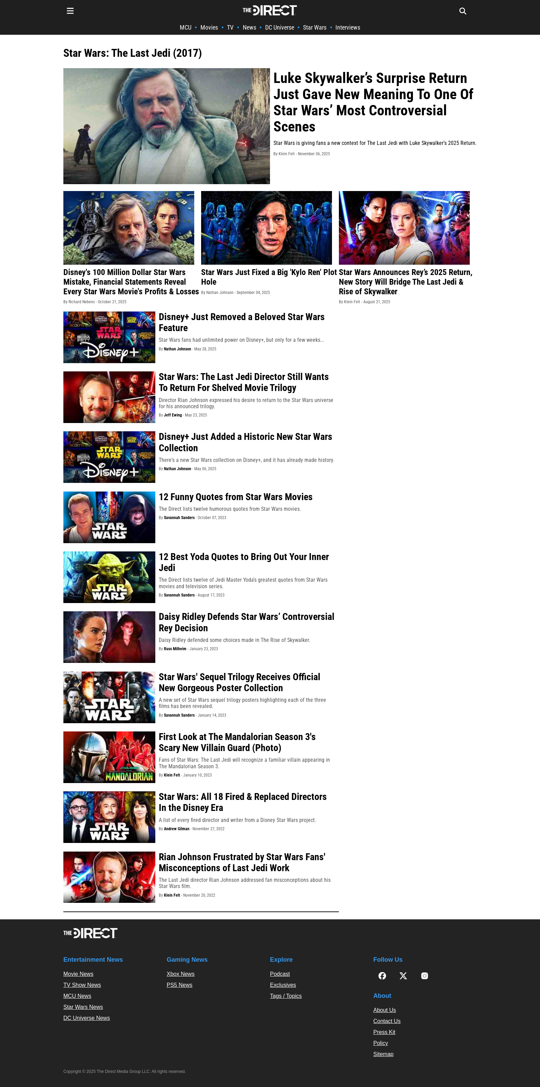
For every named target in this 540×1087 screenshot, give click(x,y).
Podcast (280, 974)
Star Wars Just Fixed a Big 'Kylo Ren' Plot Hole (269, 277)
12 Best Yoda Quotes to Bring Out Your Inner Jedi (244, 562)
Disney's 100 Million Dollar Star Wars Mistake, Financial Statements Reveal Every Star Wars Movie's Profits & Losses (131, 281)
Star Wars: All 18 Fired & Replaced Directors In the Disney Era (243, 802)
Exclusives (283, 985)
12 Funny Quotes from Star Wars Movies (236, 497)
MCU (185, 27)
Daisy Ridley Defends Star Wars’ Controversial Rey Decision (246, 622)
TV (230, 27)
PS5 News (180, 985)
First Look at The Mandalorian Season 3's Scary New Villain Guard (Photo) (237, 742)
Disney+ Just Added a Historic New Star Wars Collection (245, 442)
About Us (384, 1010)
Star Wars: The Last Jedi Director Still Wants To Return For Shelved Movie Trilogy (244, 382)
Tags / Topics (286, 996)
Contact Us (387, 1021)
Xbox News (181, 974)
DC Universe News (86, 1018)
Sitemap (383, 1054)
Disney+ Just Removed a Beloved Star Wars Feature (242, 322)
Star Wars (314, 27)
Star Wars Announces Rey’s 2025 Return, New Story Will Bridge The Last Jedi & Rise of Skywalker (406, 281)
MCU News (77, 996)
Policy (380, 1043)
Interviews (347, 27)
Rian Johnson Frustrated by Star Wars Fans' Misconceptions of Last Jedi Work (242, 862)
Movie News (78, 974)
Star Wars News (83, 1007)
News (249, 27)
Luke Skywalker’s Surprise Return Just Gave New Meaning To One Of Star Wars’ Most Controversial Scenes (373, 102)
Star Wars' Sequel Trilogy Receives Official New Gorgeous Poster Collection (239, 682)
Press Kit (384, 1032)
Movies (209, 27)
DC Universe (279, 27)
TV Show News (82, 985)
